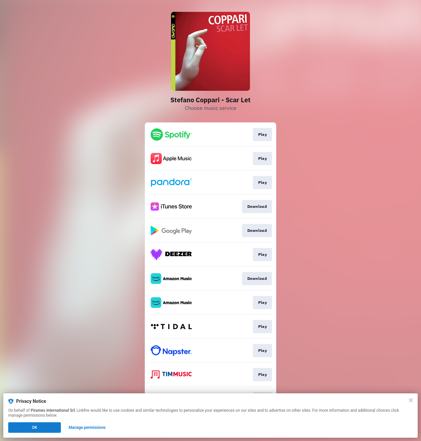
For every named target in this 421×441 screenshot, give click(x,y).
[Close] (411, 400)
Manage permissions (87, 427)
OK (34, 427)
